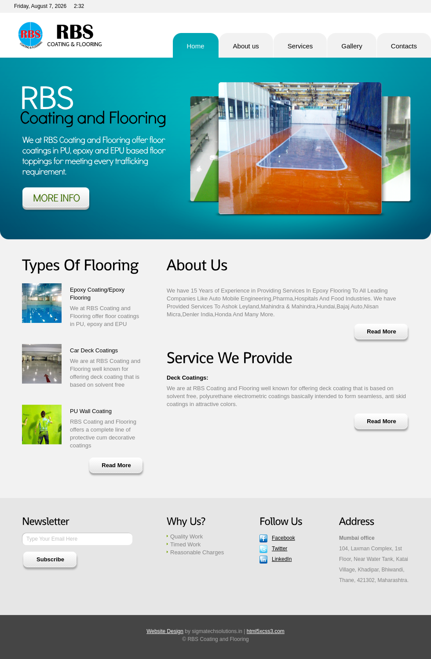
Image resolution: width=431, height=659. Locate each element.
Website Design (164, 631)
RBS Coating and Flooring (59, 35)
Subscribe (50, 559)
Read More (116, 465)
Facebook (283, 538)
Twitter (279, 549)
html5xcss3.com (266, 631)
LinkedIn (282, 559)
